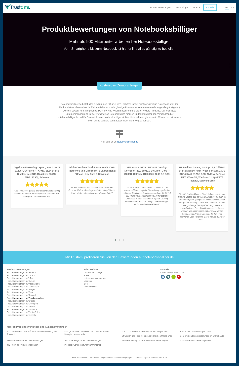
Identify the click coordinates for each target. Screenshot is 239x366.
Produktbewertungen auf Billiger (21, 289)
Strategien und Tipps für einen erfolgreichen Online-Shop (147, 336)
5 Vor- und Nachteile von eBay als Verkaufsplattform (145, 331)
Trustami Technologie (93, 272)
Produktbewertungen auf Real (20, 292)
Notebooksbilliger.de (127, 141)
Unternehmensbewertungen (96, 278)
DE (226, 7)
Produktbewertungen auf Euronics (22, 309)
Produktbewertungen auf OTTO (21, 275)
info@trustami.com (175, 272)
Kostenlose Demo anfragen (119, 85)
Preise (196, 7)
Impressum (94, 358)
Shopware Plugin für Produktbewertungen (82, 340)
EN (232, 7)
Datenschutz (139, 358)
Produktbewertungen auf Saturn (21, 281)
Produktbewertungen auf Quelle (21, 301)
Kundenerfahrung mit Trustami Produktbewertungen (145, 340)
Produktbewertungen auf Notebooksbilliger (25, 298)
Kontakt (210, 7)
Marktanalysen (90, 287)
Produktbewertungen (160, 7)
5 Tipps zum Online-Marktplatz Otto (195, 331)
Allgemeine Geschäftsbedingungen (116, 358)
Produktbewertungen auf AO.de (21, 306)
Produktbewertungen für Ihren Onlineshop (82, 345)
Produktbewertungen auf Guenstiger (23, 287)
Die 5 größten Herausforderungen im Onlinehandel (202, 336)
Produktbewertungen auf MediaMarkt (23, 284)
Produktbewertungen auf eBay (20, 278)
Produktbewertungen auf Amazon (21, 272)
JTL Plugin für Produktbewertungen (22, 345)
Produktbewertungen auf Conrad (21, 295)
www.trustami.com (80, 358)
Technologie (182, 7)
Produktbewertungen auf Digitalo (21, 315)
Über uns (88, 281)
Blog (86, 284)
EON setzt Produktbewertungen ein (195, 340)
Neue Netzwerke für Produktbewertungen (25, 340)
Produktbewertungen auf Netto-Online (23, 312)
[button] (116, 240)
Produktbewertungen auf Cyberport (22, 304)
